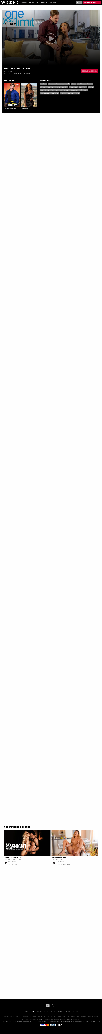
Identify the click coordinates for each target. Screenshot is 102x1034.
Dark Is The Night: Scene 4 (13, 857)
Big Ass (89, 84)
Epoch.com (11, 1021)
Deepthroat (73, 87)
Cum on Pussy (45, 93)
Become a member (92, 2)
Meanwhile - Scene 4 (59, 857)
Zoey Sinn (25, 108)
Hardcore (43, 84)
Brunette (59, 84)
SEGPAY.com (66, 1021)
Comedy (63, 93)
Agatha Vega (59, 859)
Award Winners (12, 861)
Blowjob (64, 87)
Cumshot (55, 93)
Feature (51, 84)
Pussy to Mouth (56, 90)
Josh (53, 859)
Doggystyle (74, 90)
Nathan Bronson (10, 108)
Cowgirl (66, 90)
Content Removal (95, 1021)
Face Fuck (82, 87)
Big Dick (43, 87)
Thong (74, 84)
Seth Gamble (8, 859)
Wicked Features (59, 861)
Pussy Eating (44, 90)
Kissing (90, 87)
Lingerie (67, 84)
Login (79, 2)
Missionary (83, 90)
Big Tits (50, 87)
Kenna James (17, 859)
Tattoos (57, 87)
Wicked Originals (73, 93)
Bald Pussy (81, 84)
